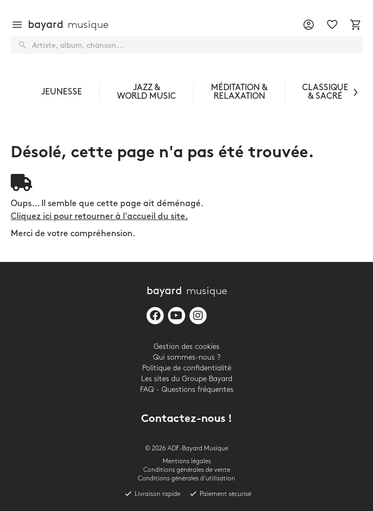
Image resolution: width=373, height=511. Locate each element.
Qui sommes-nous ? (187, 357)
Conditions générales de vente (186, 470)
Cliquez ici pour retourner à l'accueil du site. (99, 217)
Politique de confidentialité (186, 367)
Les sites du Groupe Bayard (186, 378)
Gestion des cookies (186, 346)
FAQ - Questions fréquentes (186, 389)
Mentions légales (187, 461)
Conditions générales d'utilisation (186, 478)
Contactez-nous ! (186, 419)
